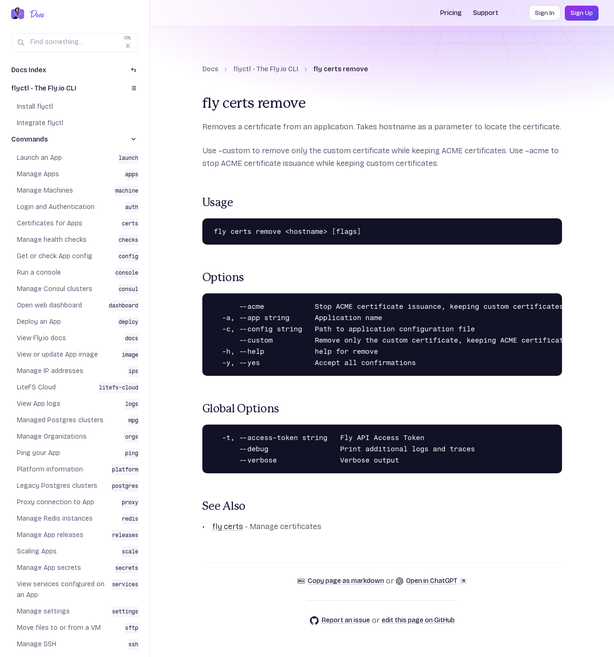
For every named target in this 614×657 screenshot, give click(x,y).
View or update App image (57, 354)
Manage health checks (52, 240)
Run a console (39, 272)
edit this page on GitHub (418, 620)
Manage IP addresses (50, 371)
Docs (210, 69)
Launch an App (39, 158)
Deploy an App (39, 322)
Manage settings (43, 611)
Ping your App (38, 453)
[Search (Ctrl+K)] (74, 42)
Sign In (545, 13)
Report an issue (340, 620)
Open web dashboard (49, 305)
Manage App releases (50, 535)
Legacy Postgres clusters (57, 486)
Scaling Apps (37, 551)
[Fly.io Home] (17, 14)
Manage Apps (38, 174)
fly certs (227, 526)
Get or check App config (54, 256)
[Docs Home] (35, 14)
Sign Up (581, 13)
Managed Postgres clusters (60, 420)
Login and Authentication (56, 207)
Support (485, 13)
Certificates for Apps (49, 223)
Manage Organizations (52, 436)
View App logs (38, 404)
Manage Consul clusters (54, 289)
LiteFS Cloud (36, 387)
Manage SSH (36, 644)
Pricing (451, 13)
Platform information (50, 469)
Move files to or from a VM (59, 628)
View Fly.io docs (41, 338)
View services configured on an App (60, 589)
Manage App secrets (49, 568)
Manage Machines (45, 190)
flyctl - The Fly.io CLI (265, 69)
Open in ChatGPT (431, 581)
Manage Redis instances (55, 519)
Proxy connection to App (55, 502)
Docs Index (28, 70)
